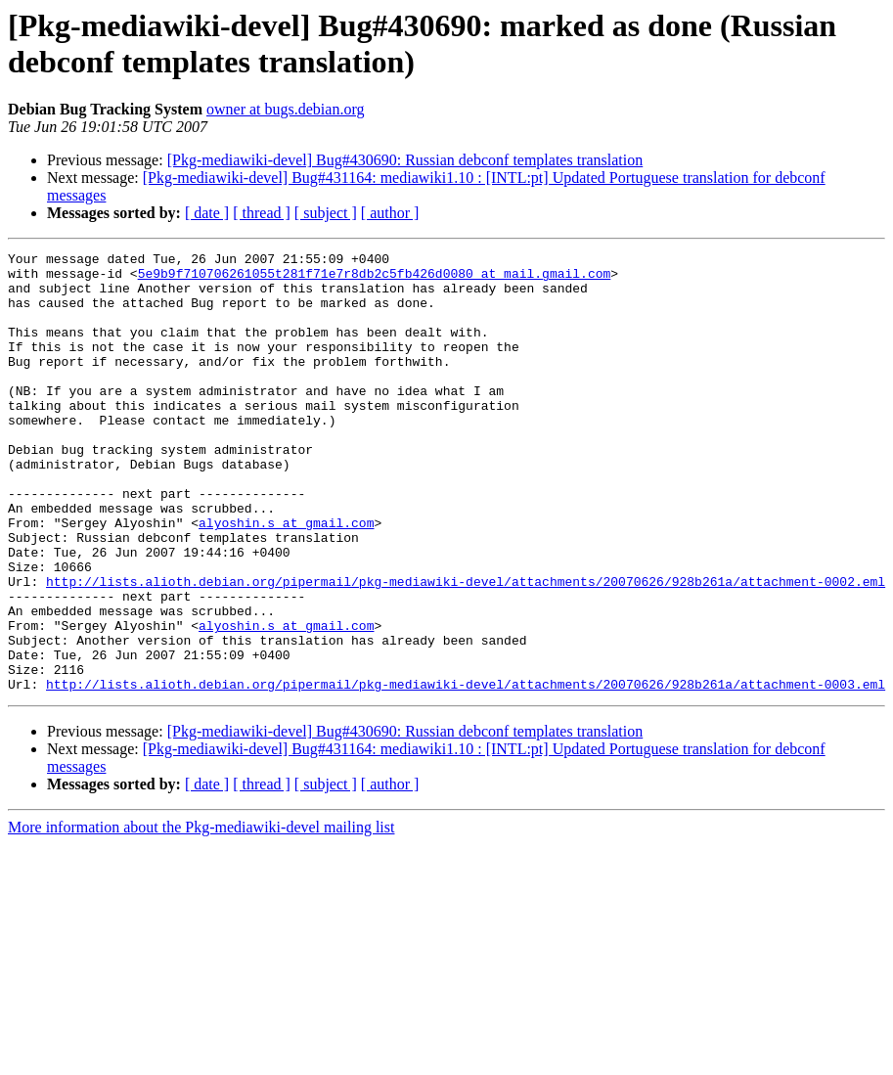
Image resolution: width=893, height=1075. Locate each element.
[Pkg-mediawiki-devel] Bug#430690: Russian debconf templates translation (405, 160)
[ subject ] (325, 212)
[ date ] (207, 212)
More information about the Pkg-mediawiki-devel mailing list (201, 915)
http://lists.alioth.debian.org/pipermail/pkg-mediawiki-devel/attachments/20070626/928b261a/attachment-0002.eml (465, 648)
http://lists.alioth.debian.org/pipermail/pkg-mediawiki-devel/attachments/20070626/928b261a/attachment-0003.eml (465, 772)
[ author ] (390, 212)
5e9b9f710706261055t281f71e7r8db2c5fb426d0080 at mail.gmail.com (374, 279)
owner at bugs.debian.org (285, 109)
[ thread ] (261, 212)
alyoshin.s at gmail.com (286, 578)
